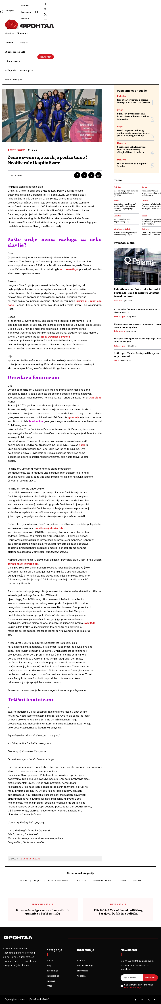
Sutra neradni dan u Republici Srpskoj (132, 165)
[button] (36, 12)
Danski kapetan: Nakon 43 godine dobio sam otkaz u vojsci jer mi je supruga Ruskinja (133, 133)
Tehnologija (17, 150)
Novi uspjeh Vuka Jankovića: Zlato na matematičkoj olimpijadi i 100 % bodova (131, 150)
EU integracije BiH (122, 229)
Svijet (120, 110)
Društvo (121, 143)
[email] (132, 977)
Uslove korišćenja (132, 987)
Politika (121, 96)
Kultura (145, 229)
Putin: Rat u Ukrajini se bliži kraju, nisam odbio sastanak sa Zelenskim (133, 116)
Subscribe (150, 978)
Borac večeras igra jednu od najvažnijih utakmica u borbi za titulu (42, 912)
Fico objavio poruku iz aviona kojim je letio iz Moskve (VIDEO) (134, 101)
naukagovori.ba (31, 859)
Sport (144, 216)
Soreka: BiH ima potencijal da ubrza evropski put (125, 233)
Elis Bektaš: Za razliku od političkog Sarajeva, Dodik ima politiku (118, 912)
